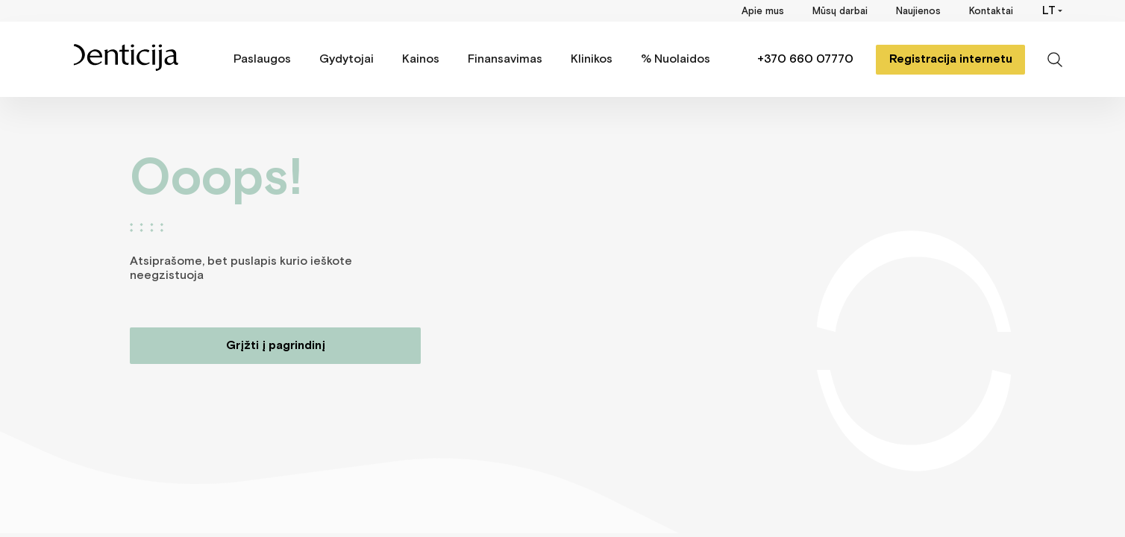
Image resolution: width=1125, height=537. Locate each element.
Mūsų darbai (840, 11)
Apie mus (763, 11)
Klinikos (591, 59)
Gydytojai (346, 59)
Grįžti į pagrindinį (275, 346)
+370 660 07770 (805, 59)
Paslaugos (262, 59)
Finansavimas (505, 59)
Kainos (420, 59)
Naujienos (918, 11)
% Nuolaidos (675, 59)
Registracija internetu (950, 59)
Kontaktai (991, 11)
